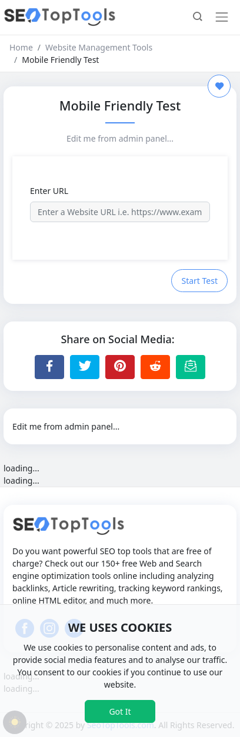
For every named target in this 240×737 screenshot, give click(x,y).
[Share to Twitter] (84, 366)
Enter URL (49, 190)
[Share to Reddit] (155, 366)
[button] (197, 17)
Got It (120, 711)
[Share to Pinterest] (120, 366)
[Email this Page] (190, 366)
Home (21, 47)
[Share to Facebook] (49, 366)
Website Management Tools (98, 47)
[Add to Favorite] (219, 86)
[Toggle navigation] (221, 17)
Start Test (199, 280)
